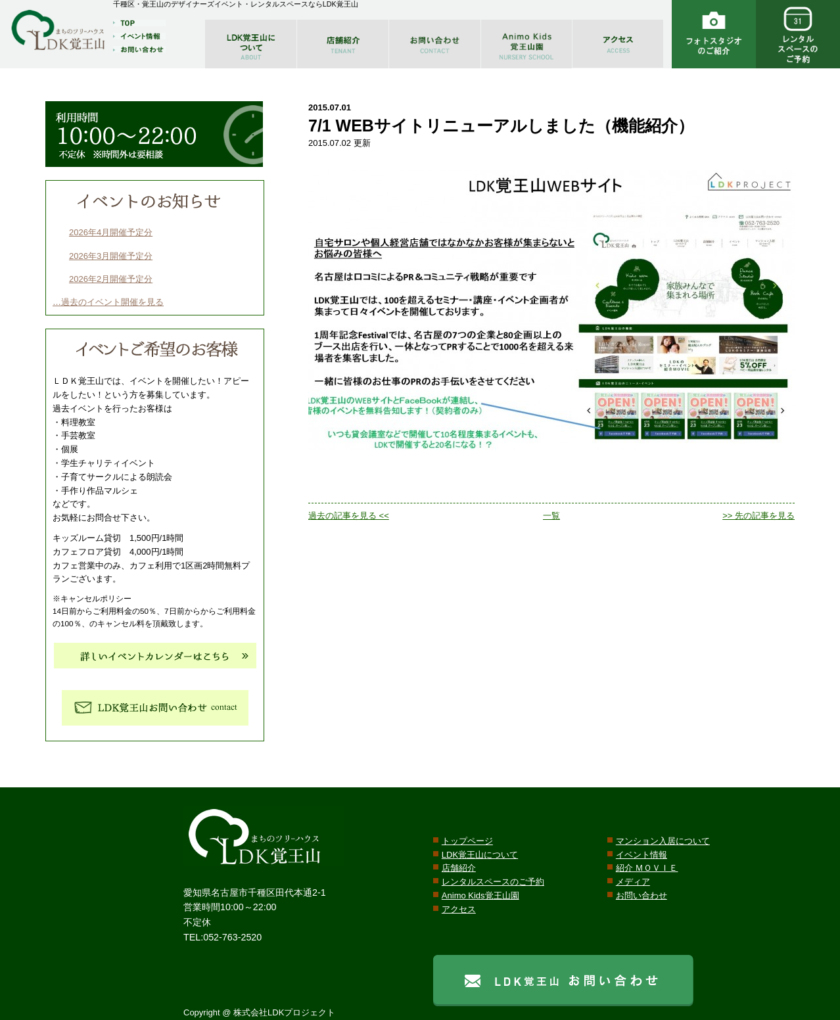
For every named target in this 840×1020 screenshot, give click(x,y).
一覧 (551, 516)
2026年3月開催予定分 (110, 256)
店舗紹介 (459, 868)
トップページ (467, 841)
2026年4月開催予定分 (110, 232)
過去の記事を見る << (348, 516)
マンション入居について (663, 841)
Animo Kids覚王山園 (480, 895)
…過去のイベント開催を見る (108, 302)
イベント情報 (641, 855)
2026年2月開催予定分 (110, 279)
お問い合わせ (641, 895)
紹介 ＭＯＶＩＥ (647, 868)
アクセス (459, 909)
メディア (633, 882)
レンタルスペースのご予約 (493, 882)
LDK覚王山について (480, 855)
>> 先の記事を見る (758, 516)
